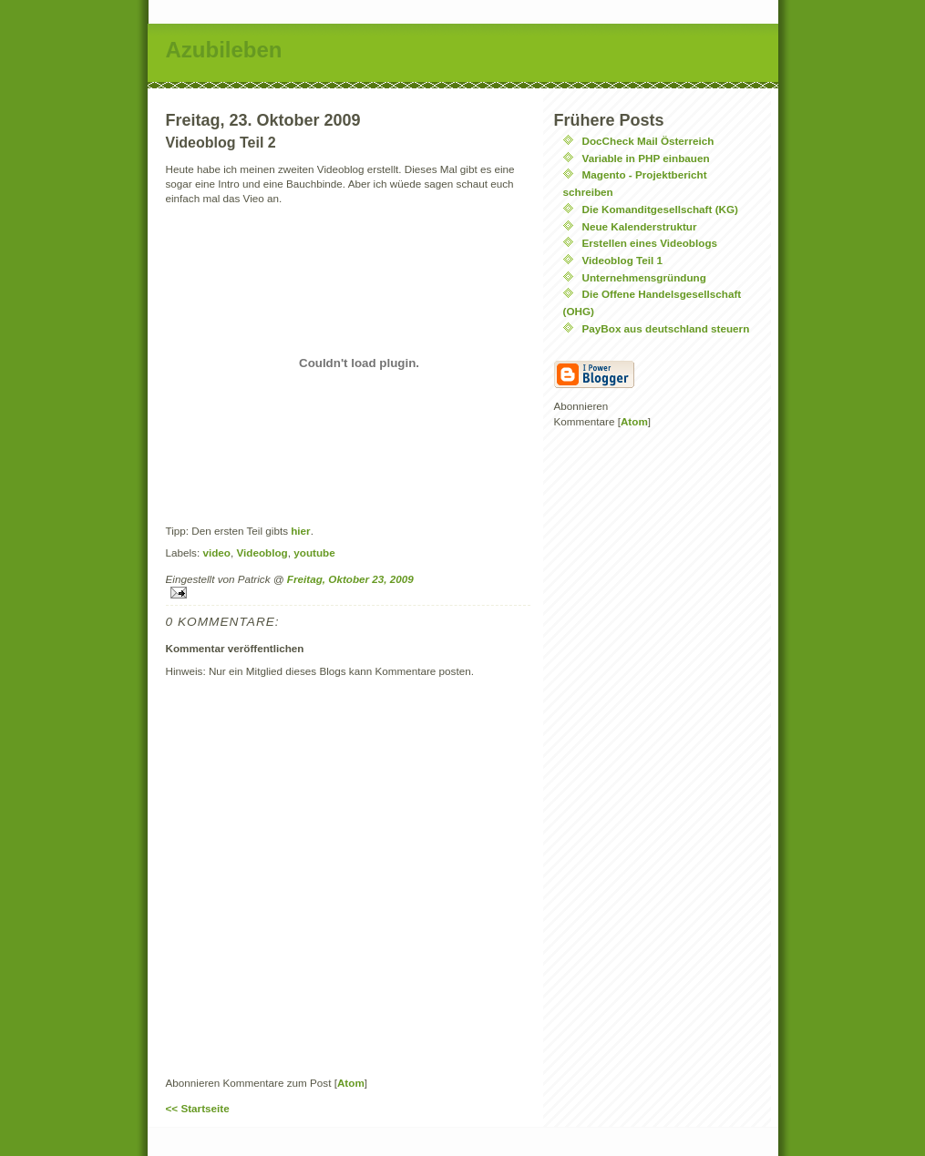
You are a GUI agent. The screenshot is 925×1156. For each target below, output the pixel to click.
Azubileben (224, 49)
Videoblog (261, 552)
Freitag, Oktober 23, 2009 (350, 579)
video (216, 552)
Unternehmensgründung (644, 277)
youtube (313, 552)
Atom (351, 1083)
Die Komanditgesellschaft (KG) (660, 209)
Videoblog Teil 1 (622, 260)
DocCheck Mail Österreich (648, 141)
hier (300, 531)
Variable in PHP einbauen (646, 158)
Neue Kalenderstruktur (639, 226)
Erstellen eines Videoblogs (650, 243)
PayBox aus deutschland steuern (666, 328)
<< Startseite (198, 1108)
